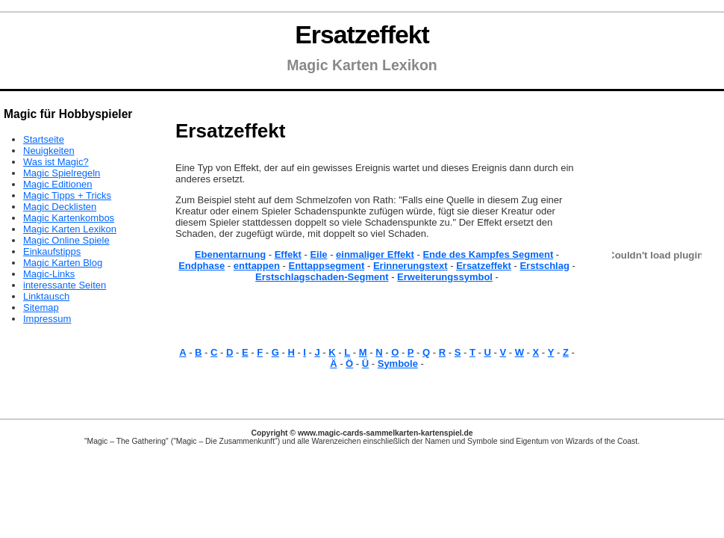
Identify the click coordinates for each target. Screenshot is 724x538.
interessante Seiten (64, 285)
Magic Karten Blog (62, 262)
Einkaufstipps (52, 251)
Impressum (47, 318)
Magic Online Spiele (66, 240)
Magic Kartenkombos (68, 217)
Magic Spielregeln (61, 173)
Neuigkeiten (49, 150)
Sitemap (41, 307)
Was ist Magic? (56, 161)
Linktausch (46, 296)
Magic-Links (49, 273)
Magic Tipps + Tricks (67, 195)
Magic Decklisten (59, 206)
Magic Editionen (58, 184)
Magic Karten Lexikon (69, 229)
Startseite (43, 139)
